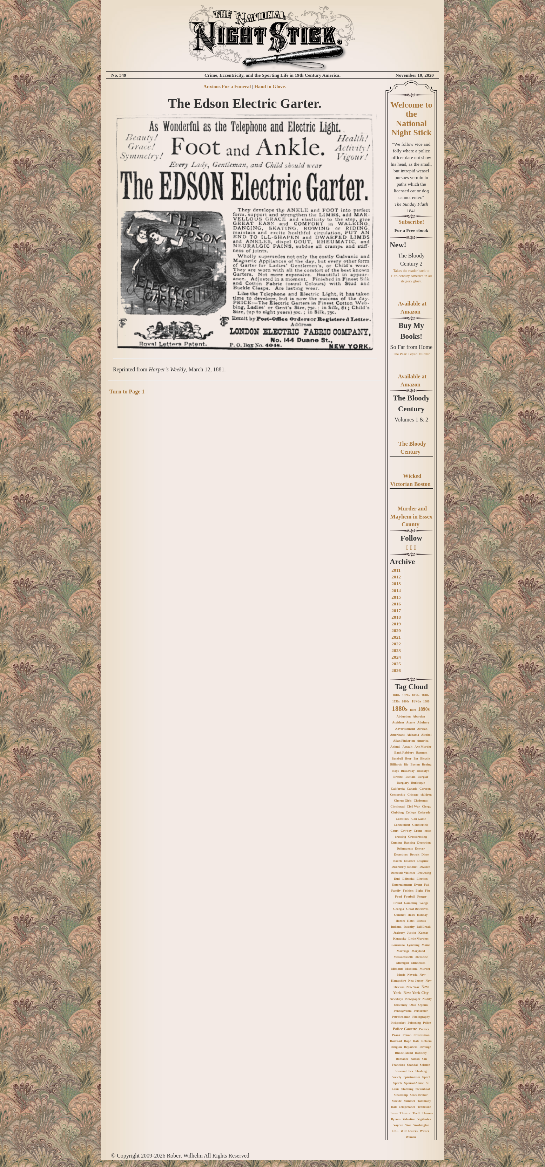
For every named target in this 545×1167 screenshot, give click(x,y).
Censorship (397, 794)
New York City (416, 992)
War (408, 1125)
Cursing (396, 842)
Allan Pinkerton (404, 740)
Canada (412, 788)
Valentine (409, 1119)
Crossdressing (417, 836)
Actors (410, 722)
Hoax (411, 915)
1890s (424, 709)
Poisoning (414, 1022)
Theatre (404, 1113)
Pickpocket (398, 1022)
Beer (408, 758)
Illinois (421, 920)
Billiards (396, 764)
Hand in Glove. (270, 86)
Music (401, 974)
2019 (396, 623)
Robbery (421, 1053)
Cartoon (425, 788)
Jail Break (424, 926)
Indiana (396, 926)
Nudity (427, 999)
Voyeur (398, 1125)
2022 (396, 643)
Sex (411, 1071)
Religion (396, 1047)
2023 (396, 650)
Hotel (411, 920)
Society (397, 1077)
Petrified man (401, 1016)
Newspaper (412, 999)
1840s (425, 695)
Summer (409, 1101)
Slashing (421, 1071)
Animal (395, 746)
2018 (396, 617)
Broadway (408, 771)
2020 (396, 630)
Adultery (423, 722)
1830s (415, 695)
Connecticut (402, 824)
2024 (396, 657)
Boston (415, 764)
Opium (423, 1005)
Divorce (424, 867)
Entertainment (402, 884)
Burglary (403, 782)
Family (396, 890)
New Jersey (416, 980)
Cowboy (406, 830)
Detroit (414, 854)
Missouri (397, 968)
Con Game (418, 819)
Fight (419, 890)
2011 (396, 570)
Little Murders (418, 938)
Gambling (411, 903)
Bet (415, 758)
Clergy (426, 806)
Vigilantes (424, 1119)
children (426, 794)
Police (427, 1022)
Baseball (397, 758)
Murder (425, 968)
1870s (416, 701)
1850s (396, 701)
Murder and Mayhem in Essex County (411, 517)
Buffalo (410, 776)
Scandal (412, 1064)
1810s (396, 695)
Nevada (413, 974)
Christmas (420, 800)
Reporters (410, 1047)
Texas (394, 1113)
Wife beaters (409, 1131)
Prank (396, 1035)
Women (411, 1137)
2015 (396, 597)
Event (418, 884)
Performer (421, 1010)
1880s (400, 708)
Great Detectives (417, 909)
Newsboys (396, 999)
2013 (396, 583)
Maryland (418, 951)
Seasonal (401, 1071)
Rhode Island (404, 1053)
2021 (396, 637)
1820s (406, 695)
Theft (416, 1113)
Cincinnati (397, 806)
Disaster (409, 861)
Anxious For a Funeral (227, 86)
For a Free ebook (411, 230)
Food (398, 896)
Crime (418, 830)
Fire (427, 890)
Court (394, 830)
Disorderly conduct (405, 867)
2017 (396, 610)
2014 (396, 590)
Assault (407, 746)
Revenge (425, 1047)
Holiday (422, 915)
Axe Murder (423, 746)
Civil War (413, 806)
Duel (397, 878)
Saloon (415, 1058)
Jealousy (399, 932)
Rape (407, 1041)
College (411, 812)
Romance (402, 1058)
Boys (395, 771)
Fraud (397, 903)
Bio (406, 764)
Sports (397, 1083)
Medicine (421, 957)
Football (409, 896)
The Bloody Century (411, 403)
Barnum (421, 752)
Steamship (401, 1095)
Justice (412, 932)
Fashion (408, 890)
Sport (426, 1077)
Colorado (424, 812)
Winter (424, 1131)
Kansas (423, 932)
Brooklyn (423, 771)
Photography (421, 1016)
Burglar (423, 776)
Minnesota (418, 963)
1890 (413, 710)
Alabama (413, 734)
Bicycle (425, 758)
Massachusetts (403, 957)
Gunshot (399, 915)
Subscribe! (411, 222)
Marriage (403, 951)
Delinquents (405, 848)
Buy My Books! (411, 330)
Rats (416, 1041)
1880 (426, 701)
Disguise (423, 861)
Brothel (398, 776)
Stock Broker (419, 1095)
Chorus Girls (402, 800)
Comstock (402, 819)
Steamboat (423, 1089)
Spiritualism (412, 1077)
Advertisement (405, 728)
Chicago (412, 794)
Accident (398, 722)
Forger (421, 896)
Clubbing (397, 812)
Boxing (426, 764)
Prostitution (421, 1035)
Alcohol (426, 734)
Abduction (404, 716)
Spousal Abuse (414, 1083)
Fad (426, 884)
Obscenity (401, 1005)
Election (422, 878)
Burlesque (418, 782)
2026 (396, 670)
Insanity (409, 926)
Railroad (396, 1041)
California (398, 788)
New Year (412, 987)
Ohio (413, 1005)
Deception (424, 842)
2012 (396, 576)
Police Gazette (405, 1029)
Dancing (409, 842)
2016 (396, 603)
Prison (407, 1035)
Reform (426, 1041)
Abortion (419, 716)
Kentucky (399, 938)
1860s (406, 701)
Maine (426, 945)
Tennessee (424, 1106)
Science (425, 1064)
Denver (420, 848)
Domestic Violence (403, 872)
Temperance (407, 1106)
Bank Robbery (404, 752)
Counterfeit (420, 824)
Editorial (408, 878)
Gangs (423, 903)
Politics (424, 1029)
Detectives (401, 854)
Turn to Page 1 (126, 391)
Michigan (402, 963)
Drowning (424, 872)
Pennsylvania (403, 1010)
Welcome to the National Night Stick (411, 118)
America (423, 740)
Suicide (397, 1101)
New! (398, 245)
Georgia (398, 909)
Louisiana (398, 945)
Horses (400, 920)
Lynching (413, 945)
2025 (396, 663)
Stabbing (407, 1089)
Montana (411, 968)
